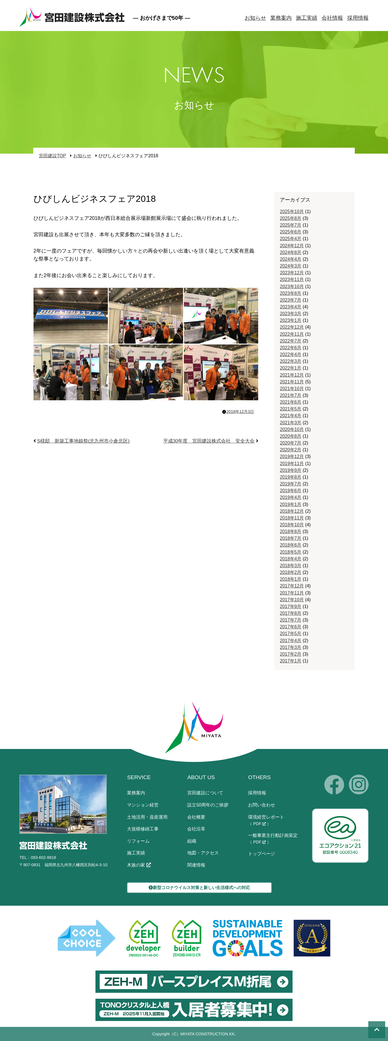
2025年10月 (292, 211)
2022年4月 (291, 354)
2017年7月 (291, 620)
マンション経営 (143, 805)
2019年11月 (292, 463)
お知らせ (255, 18)
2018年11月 (292, 518)
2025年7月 (291, 225)
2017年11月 (292, 593)
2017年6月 (291, 626)
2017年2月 (291, 654)
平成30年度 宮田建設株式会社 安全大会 (209, 441)
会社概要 (196, 817)
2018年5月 (291, 552)
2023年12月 (292, 272)
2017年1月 (291, 660)
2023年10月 (292, 286)
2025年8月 (291, 218)
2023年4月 (291, 306)
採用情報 (358, 18)
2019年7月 (291, 483)
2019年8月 (291, 477)
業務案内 (281, 18)
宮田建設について (205, 792)
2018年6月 (291, 545)
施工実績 (306, 18)
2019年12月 (292, 456)
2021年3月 (291, 422)
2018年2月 (291, 572)
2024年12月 (292, 245)
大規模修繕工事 (143, 828)
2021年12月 (292, 375)
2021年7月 (291, 395)
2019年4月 (291, 497)
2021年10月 (292, 388)
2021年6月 (291, 402)
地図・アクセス (203, 852)
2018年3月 (291, 565)
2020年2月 (291, 449)
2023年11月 (292, 279)
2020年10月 (292, 429)
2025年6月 (291, 231)
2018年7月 (291, 538)
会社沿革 (196, 828)
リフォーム (138, 841)
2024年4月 (291, 259)
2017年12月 (292, 586)
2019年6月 (291, 490)
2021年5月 (291, 408)
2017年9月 (291, 606)
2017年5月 (291, 633)
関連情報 (196, 865)
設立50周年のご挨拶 (207, 805)
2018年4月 (291, 558)
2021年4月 (291, 415)
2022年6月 (291, 347)
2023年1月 (291, 320)
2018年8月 (291, 531)
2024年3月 (291, 266)
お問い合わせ (261, 805)
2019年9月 (291, 470)
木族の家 (139, 865)
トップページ (261, 853)
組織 (191, 841)
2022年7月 (291, 341)
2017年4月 (291, 640)
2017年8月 (291, 613)
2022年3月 (291, 361)
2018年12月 (292, 511)
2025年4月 (291, 238)
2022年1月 (291, 368)
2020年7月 (291, 443)
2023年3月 (291, 313)
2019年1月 (291, 504)
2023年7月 (291, 300)
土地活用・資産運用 (147, 817)
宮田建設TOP (52, 155)
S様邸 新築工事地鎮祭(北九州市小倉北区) (83, 441)
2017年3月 (291, 647)
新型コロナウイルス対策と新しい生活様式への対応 (199, 887)
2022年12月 (292, 327)
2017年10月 (292, 599)
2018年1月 (291, 579)
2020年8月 (291, 436)
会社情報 (332, 18)
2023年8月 (291, 293)
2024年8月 (291, 252)
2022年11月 (292, 334)
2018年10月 (292, 524)
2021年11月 (292, 381)
